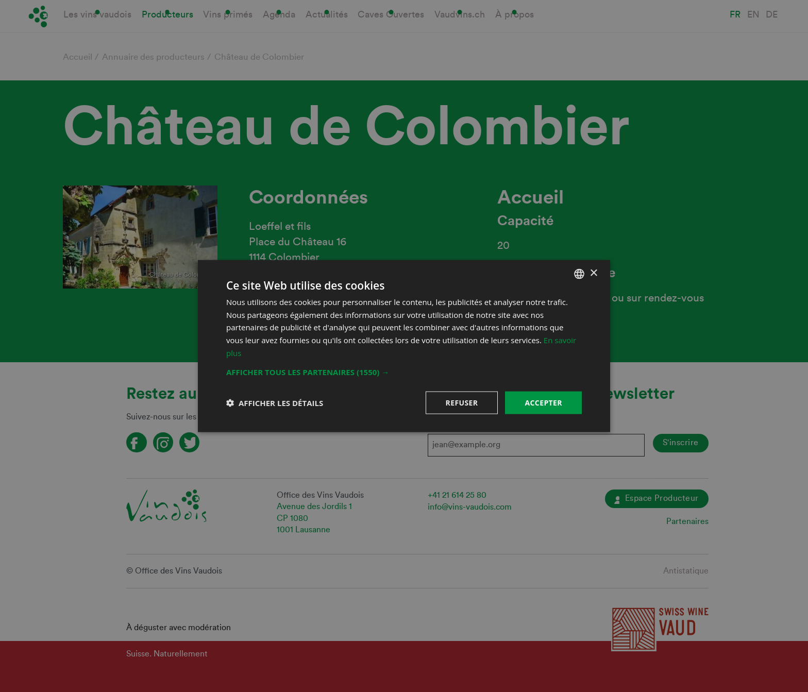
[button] (404, 371)
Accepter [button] (543, 402)
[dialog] (404, 346)
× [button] (593, 273)
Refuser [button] (462, 402)
